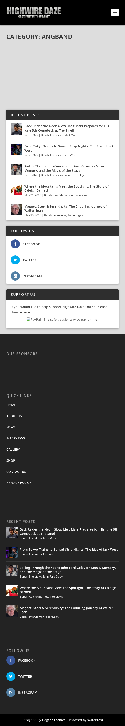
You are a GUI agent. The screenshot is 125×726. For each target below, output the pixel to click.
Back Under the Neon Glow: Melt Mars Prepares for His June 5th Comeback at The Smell (66, 128)
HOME (11, 405)
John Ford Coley (74, 175)
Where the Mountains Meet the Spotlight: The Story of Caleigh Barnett (66, 188)
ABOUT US (14, 416)
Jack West (70, 155)
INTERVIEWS (15, 438)
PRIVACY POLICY (18, 482)
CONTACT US (16, 471)
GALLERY (13, 449)
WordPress (95, 720)
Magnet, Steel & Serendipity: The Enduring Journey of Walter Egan (65, 208)
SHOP (10, 460)
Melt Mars (70, 135)
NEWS (10, 427)
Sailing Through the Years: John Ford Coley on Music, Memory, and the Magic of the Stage (65, 168)
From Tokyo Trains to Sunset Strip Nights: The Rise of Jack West (69, 148)
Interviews (56, 135)
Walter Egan (75, 215)
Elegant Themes (53, 720)
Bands (45, 135)
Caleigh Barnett (63, 195)
